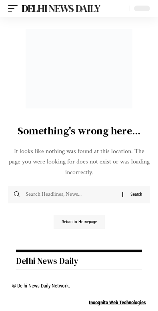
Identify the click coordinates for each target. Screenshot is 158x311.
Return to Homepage (79, 221)
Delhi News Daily (61, 8)
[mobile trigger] (15, 8)
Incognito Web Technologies (117, 302)
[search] (122, 8)
